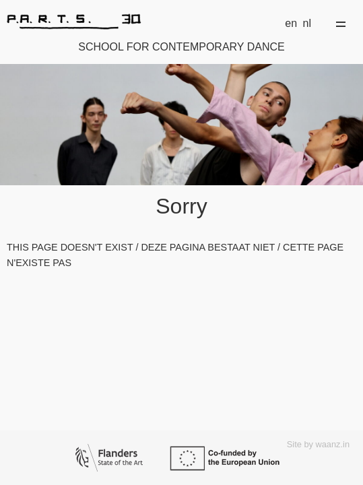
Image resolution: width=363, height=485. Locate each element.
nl (307, 23)
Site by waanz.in (318, 444)
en (291, 23)
